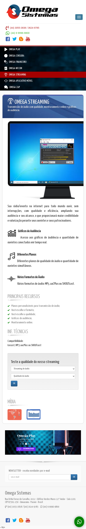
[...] (40, 477)
